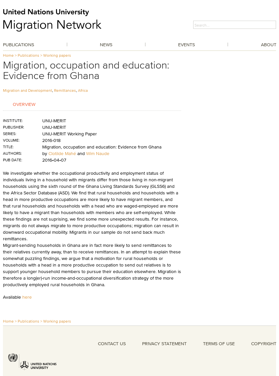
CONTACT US (112, 343)
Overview (24, 104)
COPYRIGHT (263, 343)
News (106, 45)
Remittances (65, 90)
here (27, 297)
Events (186, 45)
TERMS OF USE (219, 343)
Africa (83, 90)
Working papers (57, 55)
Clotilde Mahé (62, 153)
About (268, 45)
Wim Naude (97, 153)
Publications (18, 45)
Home (8, 55)
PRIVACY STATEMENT (164, 343)
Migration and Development (27, 90)
